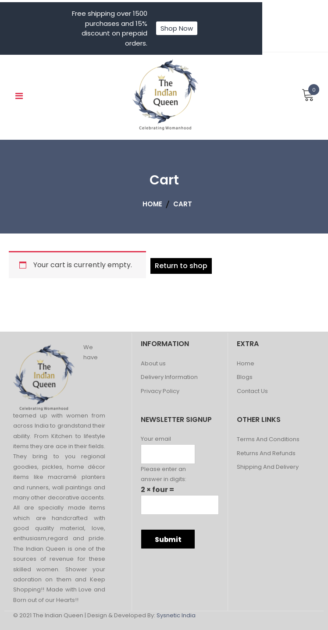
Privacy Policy (160, 391)
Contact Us (252, 391)
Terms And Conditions (268, 439)
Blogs (245, 377)
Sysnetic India (176, 615)
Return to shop (181, 266)
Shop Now (176, 28)
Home (245, 363)
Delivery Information (169, 377)
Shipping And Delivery (268, 467)
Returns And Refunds (266, 453)
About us (153, 363)
